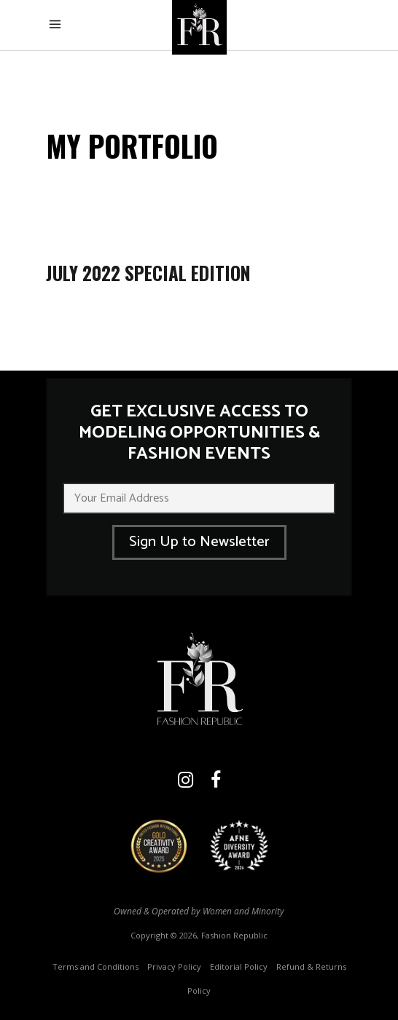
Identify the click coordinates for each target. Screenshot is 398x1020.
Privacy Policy (174, 966)
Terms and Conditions (95, 966)
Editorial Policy (239, 966)
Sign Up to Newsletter (199, 542)
